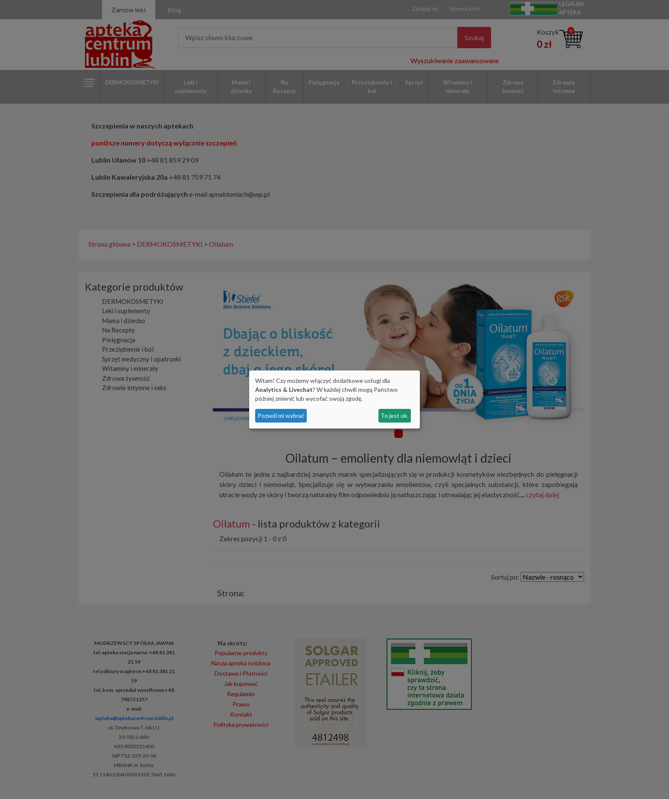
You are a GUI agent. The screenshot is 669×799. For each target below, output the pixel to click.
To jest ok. (394, 415)
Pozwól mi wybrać (281, 415)
